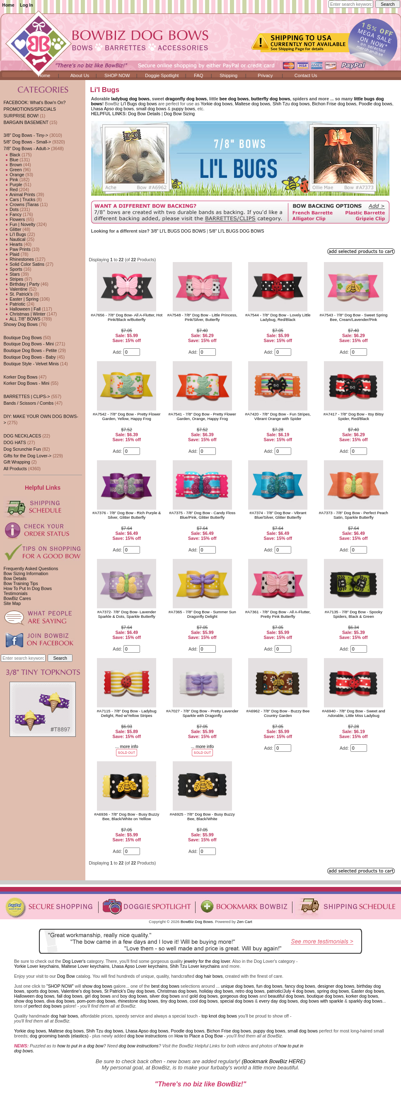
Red (10, 189)
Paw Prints (16, 249)
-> (26, 148)
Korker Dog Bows (20, 376)
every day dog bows (278, 1000)
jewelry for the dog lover (207, 961)
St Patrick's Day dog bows (129, 991)
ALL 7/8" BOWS (21, 318)
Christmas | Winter (24, 313)
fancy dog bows (300, 986)
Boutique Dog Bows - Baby (29, 357)
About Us (79, 75)
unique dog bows (237, 986)
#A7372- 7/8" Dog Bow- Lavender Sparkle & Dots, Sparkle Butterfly (126, 614)
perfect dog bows (45, 1005)
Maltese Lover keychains (85, 966)
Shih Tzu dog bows (291, 103)
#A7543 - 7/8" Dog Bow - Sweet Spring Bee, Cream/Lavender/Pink (353, 317)
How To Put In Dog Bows (27, 588)
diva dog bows (61, 1000)
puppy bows (183, 108)
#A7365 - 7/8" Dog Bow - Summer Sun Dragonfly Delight (202, 614)
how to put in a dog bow (80, 1045)
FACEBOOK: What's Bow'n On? (34, 102)
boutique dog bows (325, 996)
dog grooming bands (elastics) (59, 1035)
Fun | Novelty (19, 224)
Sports (12, 269)
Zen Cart (244, 921)
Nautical (14, 239)
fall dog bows (69, 996)
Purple (12, 184)
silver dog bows (165, 996)
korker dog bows (362, 996)
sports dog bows (43, 991)
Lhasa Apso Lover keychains (139, 966)
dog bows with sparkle (321, 1000)
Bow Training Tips (20, 583)
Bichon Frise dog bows (334, 103)
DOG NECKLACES (22, 435)
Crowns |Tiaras (21, 204)
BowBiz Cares (17, 598)
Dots (11, 209)
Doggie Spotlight (162, 75)
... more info (126, 746)
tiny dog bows (174, 1000)
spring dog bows (333, 991)
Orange (13, 174)
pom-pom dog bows (96, 1000)
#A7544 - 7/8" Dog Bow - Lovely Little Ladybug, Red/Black (278, 317)
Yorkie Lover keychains (36, 966)
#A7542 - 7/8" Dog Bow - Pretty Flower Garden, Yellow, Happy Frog (126, 416)
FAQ (198, 75)
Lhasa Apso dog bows (112, 108)
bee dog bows (234, 98)
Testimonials (15, 593)
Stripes (13, 279)
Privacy (265, 75)
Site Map (12, 603)
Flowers (14, 219)
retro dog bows (250, 991)
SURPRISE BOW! (21, 115)
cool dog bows (203, 1000)
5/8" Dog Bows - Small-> (27, 141)
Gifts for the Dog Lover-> (27, 455)
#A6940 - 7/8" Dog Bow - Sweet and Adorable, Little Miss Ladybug (353, 713)
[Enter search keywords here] (351, 4)
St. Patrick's (17, 294)
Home (8, 4)
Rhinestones (18, 259)
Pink (10, 179)
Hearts (12, 244)
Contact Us (306, 75)
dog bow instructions (147, 1035)
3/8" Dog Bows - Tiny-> (25, 135)
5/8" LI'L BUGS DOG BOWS (236, 230)
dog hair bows (209, 976)
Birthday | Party (21, 284)
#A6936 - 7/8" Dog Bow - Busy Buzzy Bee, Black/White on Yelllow (126, 816)
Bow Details (15, 578)
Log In (26, 4)
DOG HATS (14, 442)
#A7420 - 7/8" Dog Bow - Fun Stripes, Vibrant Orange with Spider (278, 416)
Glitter (12, 229)
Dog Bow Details (144, 113)
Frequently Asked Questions (30, 568)
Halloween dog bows (34, 996)
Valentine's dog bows (81, 991)
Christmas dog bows (177, 991)
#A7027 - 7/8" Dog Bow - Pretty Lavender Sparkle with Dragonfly (202, 713)
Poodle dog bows (375, 103)
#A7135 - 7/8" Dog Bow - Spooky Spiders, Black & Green (353, 614)
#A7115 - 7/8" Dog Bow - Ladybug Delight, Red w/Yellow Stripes (127, 713)
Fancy (12, 214)
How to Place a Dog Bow (198, 1035)
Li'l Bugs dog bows (139, 103)
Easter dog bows (367, 991)
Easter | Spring (20, 298)
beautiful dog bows (286, 996)
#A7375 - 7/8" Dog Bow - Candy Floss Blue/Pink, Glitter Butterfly (202, 515)
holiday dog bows (216, 991)
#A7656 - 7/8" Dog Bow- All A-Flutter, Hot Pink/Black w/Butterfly (126, 317)
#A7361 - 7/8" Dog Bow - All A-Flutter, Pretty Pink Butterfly (278, 614)
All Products (15, 468)
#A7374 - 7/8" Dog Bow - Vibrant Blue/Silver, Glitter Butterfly (277, 515)
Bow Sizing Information (25, 573)
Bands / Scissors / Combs (28, 403)
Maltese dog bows (252, 103)
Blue (10, 159)
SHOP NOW (117, 75)
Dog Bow (66, 976)
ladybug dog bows (130, 98)
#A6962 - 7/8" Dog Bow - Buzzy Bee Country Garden (277, 713)
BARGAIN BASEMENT (25, 122)
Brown (12, 164)
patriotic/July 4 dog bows (291, 991)
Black (11, 154)
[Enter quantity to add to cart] (131, 352)
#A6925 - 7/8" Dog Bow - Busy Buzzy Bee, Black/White (202, 816)
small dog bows (151, 108)
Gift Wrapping (16, 461)
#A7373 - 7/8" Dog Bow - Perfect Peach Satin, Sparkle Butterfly (353, 515)
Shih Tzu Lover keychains (195, 966)
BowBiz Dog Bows (197, 921)
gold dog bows (203, 996)
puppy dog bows (269, 1030)
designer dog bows (336, 986)
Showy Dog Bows (20, 324)
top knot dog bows (219, 1015)
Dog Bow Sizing (179, 113)
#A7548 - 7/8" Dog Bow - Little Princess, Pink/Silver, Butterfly (202, 317)
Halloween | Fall (22, 308)
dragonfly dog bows (186, 98)
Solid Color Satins (23, 264)
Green (12, 169)
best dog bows (165, 986)
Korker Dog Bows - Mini (26, 383)
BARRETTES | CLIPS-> (26, 396)
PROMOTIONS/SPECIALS (29, 109)
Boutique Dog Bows (22, 337)
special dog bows (237, 1000)
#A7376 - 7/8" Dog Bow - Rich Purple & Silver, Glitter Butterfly (126, 515)
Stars (11, 274)
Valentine (15, 289)
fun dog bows (269, 986)
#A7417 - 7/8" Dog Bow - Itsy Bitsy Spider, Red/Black (354, 416)
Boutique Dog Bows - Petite (30, 350)
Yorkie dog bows (216, 103)
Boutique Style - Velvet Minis (31, 363)
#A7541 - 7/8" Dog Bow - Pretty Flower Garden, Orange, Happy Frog (202, 416)
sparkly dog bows (366, 1000)
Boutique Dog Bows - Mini (28, 343)
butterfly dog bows (270, 98)
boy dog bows (133, 996)
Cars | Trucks (19, 199)
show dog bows (97, 986)
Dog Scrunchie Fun (22, 449)
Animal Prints (19, 194)
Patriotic (14, 303)
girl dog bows (98, 996)
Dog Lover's (74, 961)
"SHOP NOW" (60, 986)
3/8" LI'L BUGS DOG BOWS (179, 230)
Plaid (11, 254)
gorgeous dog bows (239, 996)
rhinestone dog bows (138, 1000)
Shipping (228, 75)
